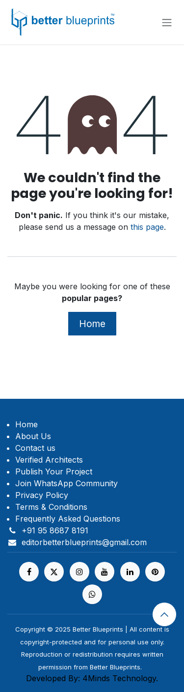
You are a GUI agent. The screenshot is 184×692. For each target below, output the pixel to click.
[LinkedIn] (130, 571)
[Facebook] (29, 571)
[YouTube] (104, 571)
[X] (54, 571)
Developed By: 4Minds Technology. (92, 678)
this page (147, 227)
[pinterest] (155, 571)
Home (92, 324)
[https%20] (92, 594)
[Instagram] (79, 571)
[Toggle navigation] (167, 22)
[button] (164, 614)
